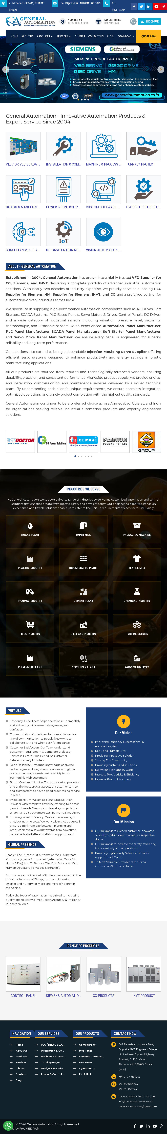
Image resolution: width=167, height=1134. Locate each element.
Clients (80, 36)
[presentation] (5, 69)
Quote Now (148, 36)
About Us (27, 36)
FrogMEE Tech (29, 1128)
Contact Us (96, 36)
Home (14, 36)
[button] (78, 99)
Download (124, 36)
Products (43, 36)
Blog (110, 36)
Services (62, 36)
